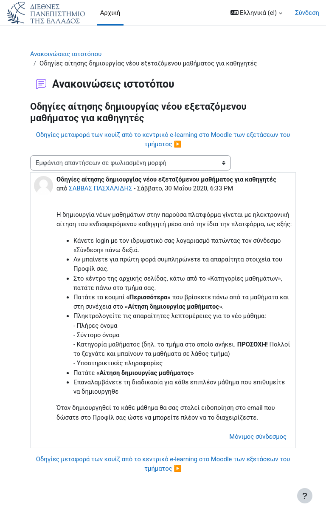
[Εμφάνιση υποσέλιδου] (304, 495)
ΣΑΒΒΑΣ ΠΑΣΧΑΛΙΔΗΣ (100, 188)
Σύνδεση (307, 13)
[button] (256, 13)
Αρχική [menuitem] (110, 13)
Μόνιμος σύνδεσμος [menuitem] (258, 436)
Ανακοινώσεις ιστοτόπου (65, 54)
